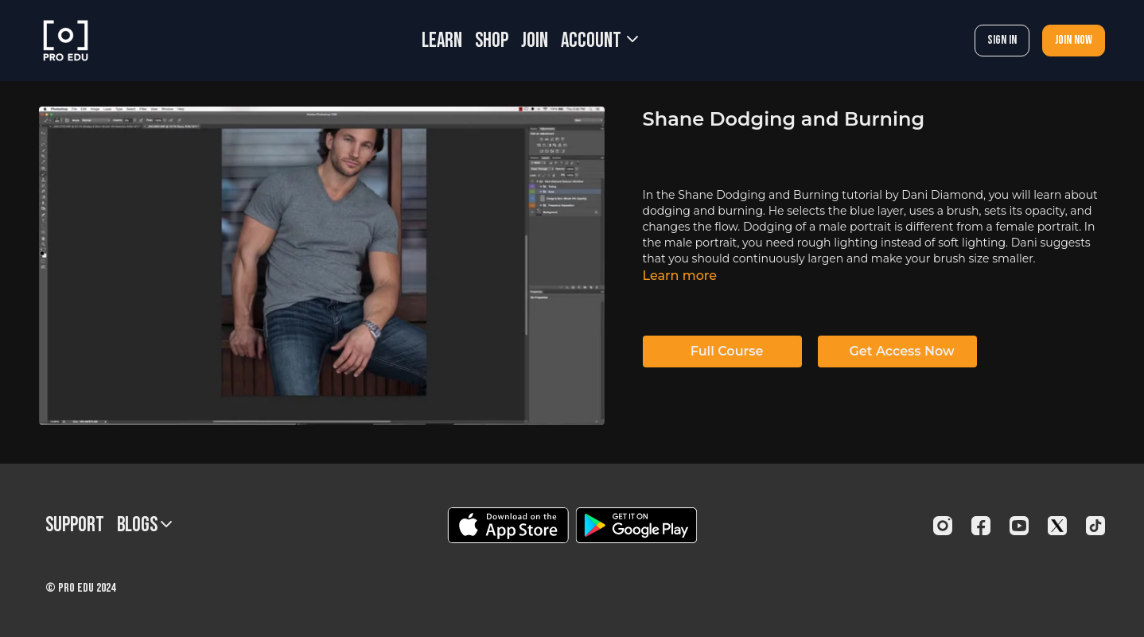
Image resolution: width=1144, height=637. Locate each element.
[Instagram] (942, 525)
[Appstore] (508, 525)
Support (74, 525)
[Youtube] (1019, 525)
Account (599, 41)
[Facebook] (980, 525)
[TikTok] (1095, 525)
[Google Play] (636, 525)
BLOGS (144, 525)
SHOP (491, 41)
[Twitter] (1057, 525)
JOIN (534, 41)
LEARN (442, 41)
